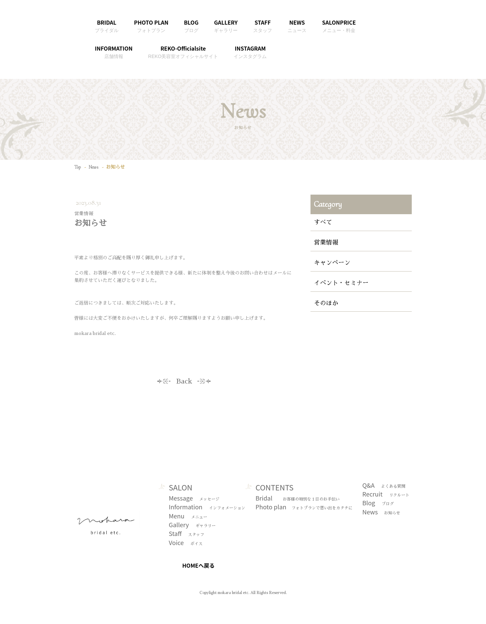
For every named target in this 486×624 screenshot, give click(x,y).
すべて (323, 222)
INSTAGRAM (250, 51)
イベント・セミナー (341, 283)
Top (77, 167)
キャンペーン (332, 263)
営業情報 (326, 242)
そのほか (326, 303)
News (93, 167)
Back (184, 381)
